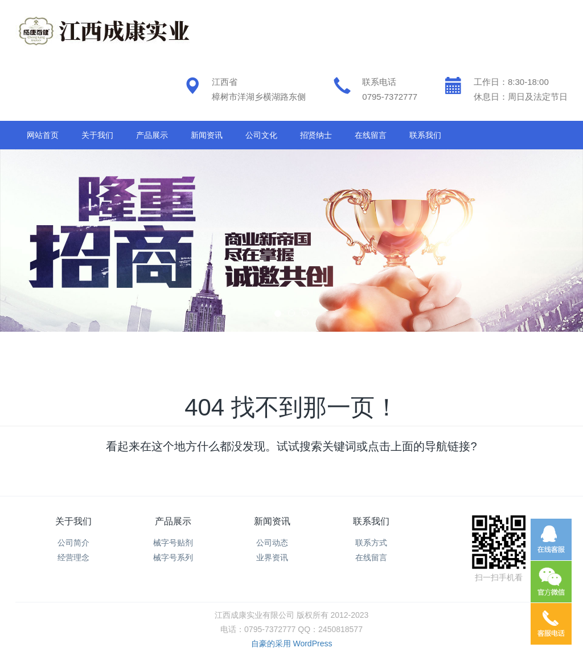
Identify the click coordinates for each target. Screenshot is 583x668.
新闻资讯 (207, 135)
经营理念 (73, 557)
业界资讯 (272, 557)
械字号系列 (173, 557)
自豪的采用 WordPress (291, 643)
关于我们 (97, 135)
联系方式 (371, 542)
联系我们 (425, 135)
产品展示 (152, 135)
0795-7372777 (389, 96)
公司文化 (261, 135)
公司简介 (73, 542)
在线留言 (371, 135)
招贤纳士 (316, 135)
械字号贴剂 (173, 542)
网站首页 (43, 135)
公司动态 (272, 542)
